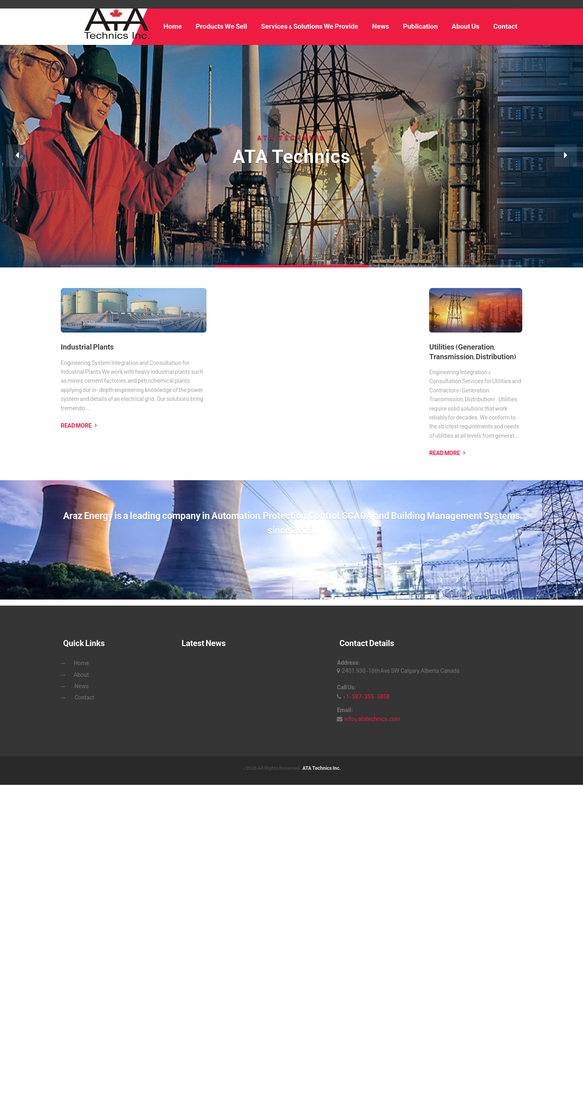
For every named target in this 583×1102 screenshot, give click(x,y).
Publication (420, 26)
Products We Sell (221, 26)
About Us (465, 26)
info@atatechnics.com (372, 719)
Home (173, 26)
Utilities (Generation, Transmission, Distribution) (472, 352)
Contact (505, 26)
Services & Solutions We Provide (309, 26)
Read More (76, 425)
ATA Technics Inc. (321, 768)
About (81, 674)
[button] (17, 155)
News (380, 26)
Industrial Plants (87, 347)
